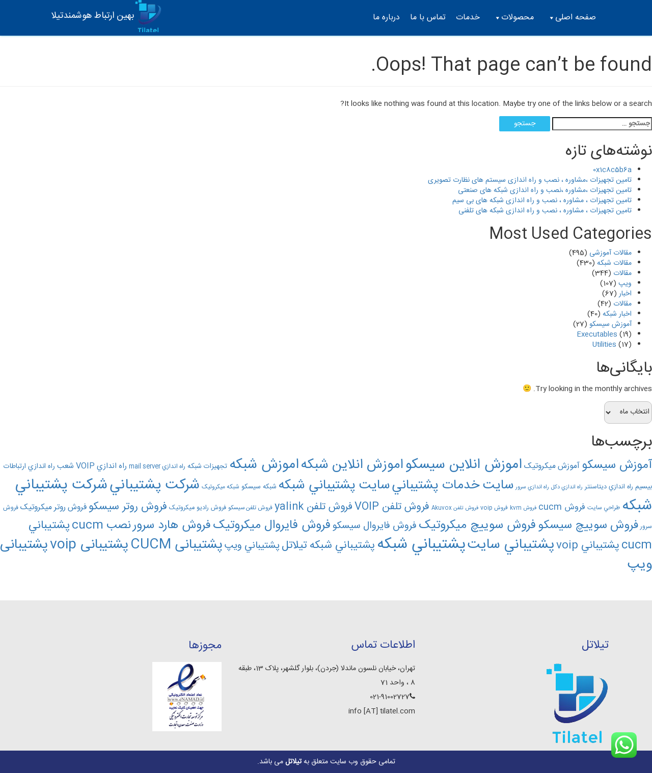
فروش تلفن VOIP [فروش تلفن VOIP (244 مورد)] (392, 507)
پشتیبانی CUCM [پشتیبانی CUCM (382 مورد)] (176, 545)
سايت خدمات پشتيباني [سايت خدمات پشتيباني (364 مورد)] (452, 485)
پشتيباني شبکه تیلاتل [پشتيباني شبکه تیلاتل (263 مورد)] (328, 546)
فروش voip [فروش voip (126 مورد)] (494, 508)
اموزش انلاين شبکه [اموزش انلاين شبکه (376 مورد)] (352, 465)
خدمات (468, 17)
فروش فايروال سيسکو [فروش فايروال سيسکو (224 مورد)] (375, 526)
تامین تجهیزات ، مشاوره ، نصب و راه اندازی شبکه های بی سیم (542, 201)
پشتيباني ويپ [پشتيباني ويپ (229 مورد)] (252, 546)
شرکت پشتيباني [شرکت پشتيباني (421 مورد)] (155, 485)
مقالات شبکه (614, 263)
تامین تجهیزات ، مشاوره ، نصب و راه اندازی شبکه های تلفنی (545, 211)
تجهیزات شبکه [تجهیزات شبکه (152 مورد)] (207, 466)
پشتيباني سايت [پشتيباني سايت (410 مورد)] (511, 545)
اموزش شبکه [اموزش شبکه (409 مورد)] (264, 465)
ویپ (625, 284)
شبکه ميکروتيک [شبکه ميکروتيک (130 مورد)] (220, 487)
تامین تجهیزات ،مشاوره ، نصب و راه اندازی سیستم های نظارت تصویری (530, 180)
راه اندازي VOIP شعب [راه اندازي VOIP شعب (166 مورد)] (92, 466)
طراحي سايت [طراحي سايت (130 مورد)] (603, 508)
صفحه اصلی (571, 18)
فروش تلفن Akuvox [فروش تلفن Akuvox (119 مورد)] (454, 508)
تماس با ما (428, 17)
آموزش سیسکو (610, 324)
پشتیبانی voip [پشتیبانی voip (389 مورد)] (89, 545)
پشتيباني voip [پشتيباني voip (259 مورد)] (587, 546)
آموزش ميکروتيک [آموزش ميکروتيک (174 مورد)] (552, 466)
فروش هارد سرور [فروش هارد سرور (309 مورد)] (172, 525)
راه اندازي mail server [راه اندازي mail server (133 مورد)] (157, 466)
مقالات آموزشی (610, 253)
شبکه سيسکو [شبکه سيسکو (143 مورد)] (259, 486)
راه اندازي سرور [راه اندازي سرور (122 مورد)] (532, 487)
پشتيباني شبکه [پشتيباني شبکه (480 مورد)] (421, 544)
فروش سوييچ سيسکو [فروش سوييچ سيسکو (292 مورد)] (588, 525)
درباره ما (386, 17)
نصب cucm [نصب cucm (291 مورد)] (101, 525)
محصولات (513, 18)
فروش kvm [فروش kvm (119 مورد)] (523, 508)
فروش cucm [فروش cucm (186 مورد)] (561, 507)
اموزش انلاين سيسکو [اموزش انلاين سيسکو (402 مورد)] (463, 465)
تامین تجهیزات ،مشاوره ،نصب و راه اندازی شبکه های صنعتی (545, 190)
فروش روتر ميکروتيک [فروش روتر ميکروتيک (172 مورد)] (53, 507)
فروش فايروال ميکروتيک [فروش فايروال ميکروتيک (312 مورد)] (272, 525)
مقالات (622, 273)
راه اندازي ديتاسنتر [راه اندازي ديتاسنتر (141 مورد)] (609, 487)
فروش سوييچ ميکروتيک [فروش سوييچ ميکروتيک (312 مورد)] (477, 525)
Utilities (604, 345)
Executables (597, 334)
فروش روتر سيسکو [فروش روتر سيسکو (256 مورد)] (128, 507)
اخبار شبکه (617, 314)
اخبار (625, 294)
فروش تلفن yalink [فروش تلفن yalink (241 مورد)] (313, 507)
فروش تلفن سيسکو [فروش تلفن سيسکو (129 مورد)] (250, 508)
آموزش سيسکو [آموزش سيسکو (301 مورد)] (617, 465)
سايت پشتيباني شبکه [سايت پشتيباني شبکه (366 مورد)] (334, 485)
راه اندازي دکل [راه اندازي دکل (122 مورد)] (567, 487)
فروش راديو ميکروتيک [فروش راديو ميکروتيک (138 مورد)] (197, 508)
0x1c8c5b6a (612, 170)
